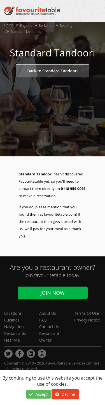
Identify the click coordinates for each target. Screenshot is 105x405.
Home (9, 25)
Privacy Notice (87, 320)
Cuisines (11, 320)
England (26, 25)
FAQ (43, 320)
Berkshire (46, 25)
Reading (66, 25)
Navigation (14, 326)
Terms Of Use (86, 313)
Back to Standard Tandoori (52, 70)
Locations (13, 313)
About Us (47, 313)
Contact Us (49, 326)
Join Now (52, 292)
